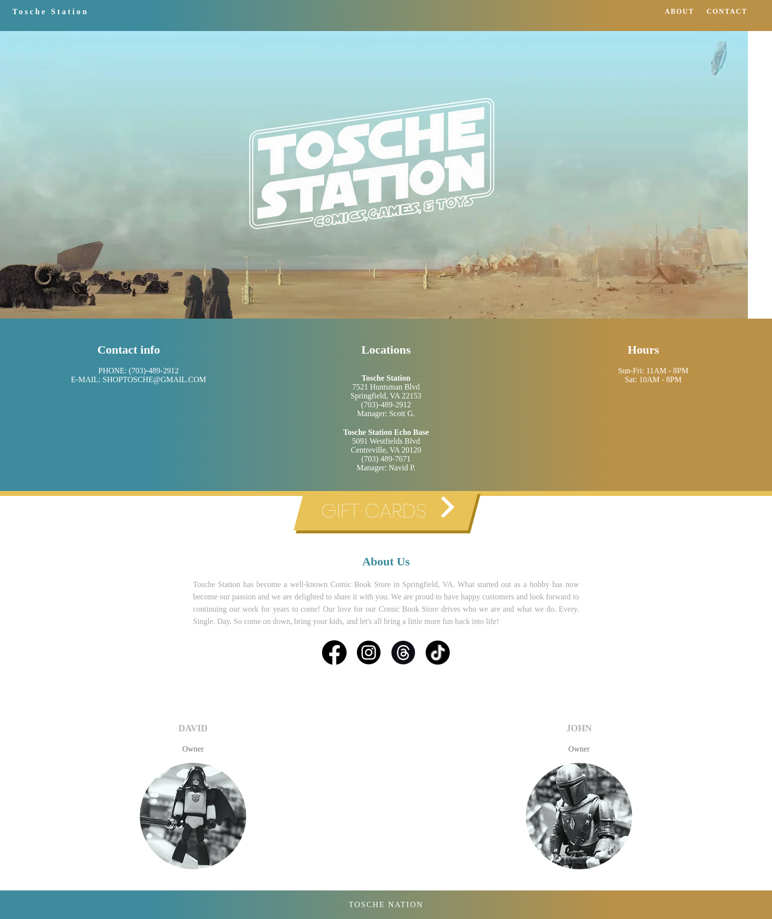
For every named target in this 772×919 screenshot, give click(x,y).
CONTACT (727, 11)
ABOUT (679, 11)
